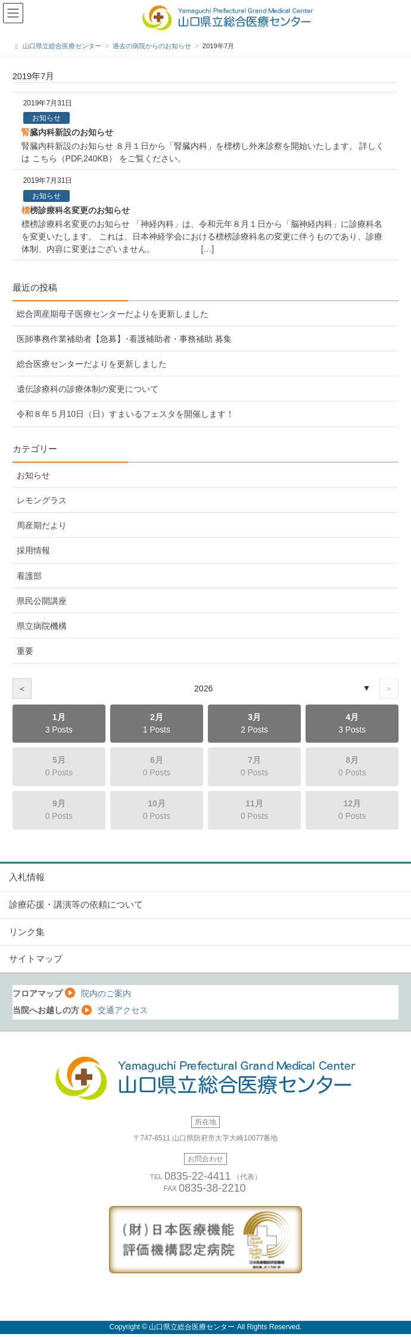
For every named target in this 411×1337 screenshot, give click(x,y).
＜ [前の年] (22, 688)
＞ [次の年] (389, 688)
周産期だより (42, 525)
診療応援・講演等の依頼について (76, 904)
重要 (25, 651)
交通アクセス (123, 1010)
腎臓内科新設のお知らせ (67, 132)
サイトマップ (36, 959)
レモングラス (42, 500)
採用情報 (33, 550)
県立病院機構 (42, 626)
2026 (203, 688)
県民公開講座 (42, 601)
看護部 (29, 576)
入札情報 (27, 877)
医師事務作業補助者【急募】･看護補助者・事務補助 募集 (124, 339)
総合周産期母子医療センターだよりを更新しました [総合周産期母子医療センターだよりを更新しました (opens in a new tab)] (112, 314)
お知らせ (46, 118)
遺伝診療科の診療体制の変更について (87, 389)
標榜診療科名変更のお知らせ (75, 210)
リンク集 (27, 932)
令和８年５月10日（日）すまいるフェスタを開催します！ (125, 414)
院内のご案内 (106, 993)
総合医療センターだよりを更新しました (92, 364)
